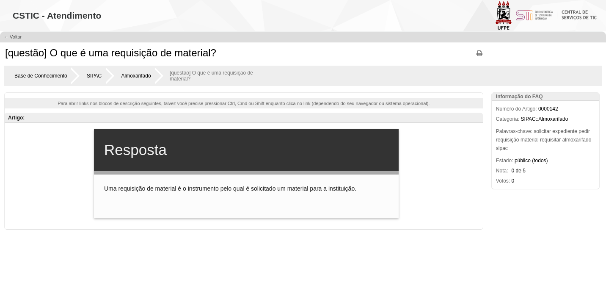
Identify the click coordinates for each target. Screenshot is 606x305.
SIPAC (94, 76)
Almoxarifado (136, 76)
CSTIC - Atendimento (57, 15)
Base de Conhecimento (40, 76)
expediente (564, 131)
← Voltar (13, 36)
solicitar (542, 131)
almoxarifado (577, 140)
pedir (584, 131)
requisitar (550, 140)
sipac (502, 148)
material (530, 140)
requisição (507, 140)
